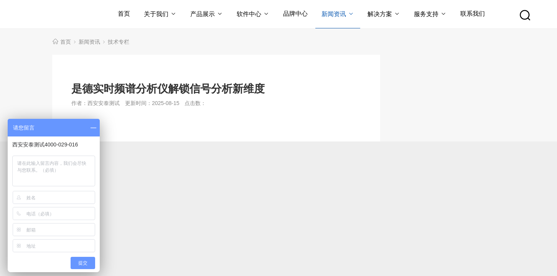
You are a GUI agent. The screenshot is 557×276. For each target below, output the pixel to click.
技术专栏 (118, 42)
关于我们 (160, 14)
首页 (124, 13)
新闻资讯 (337, 14)
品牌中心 (295, 13)
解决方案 (383, 14)
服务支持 (430, 14)
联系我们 (472, 13)
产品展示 (206, 14)
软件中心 (253, 14)
